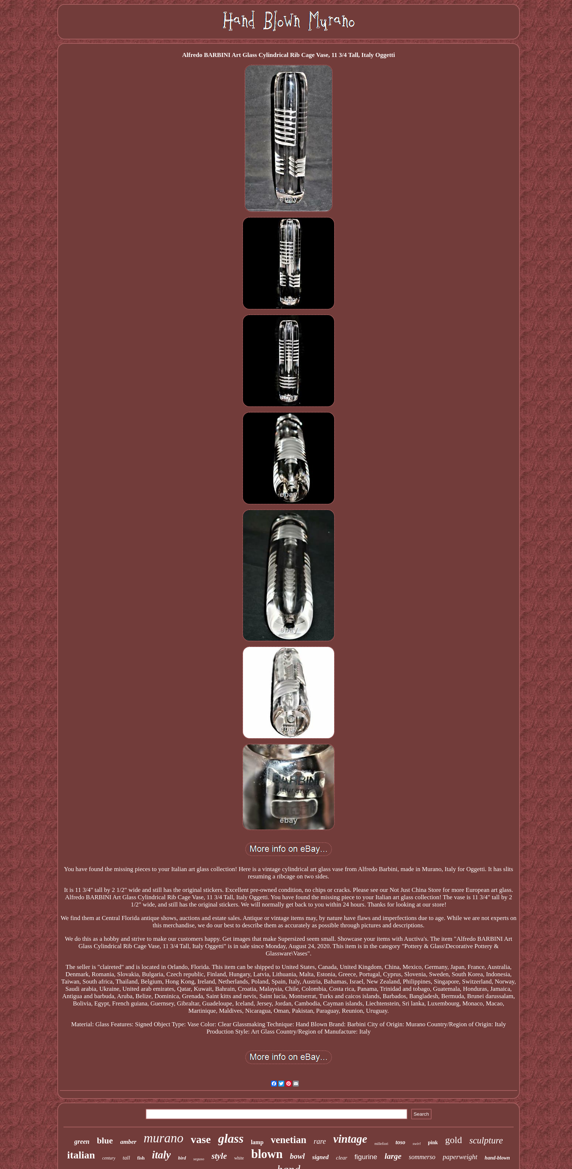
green (81, 1141)
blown (267, 1154)
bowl (297, 1156)
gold (453, 1140)
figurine (366, 1157)
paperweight (460, 1157)
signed (320, 1157)
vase (201, 1139)
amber (128, 1141)
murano (163, 1138)
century (108, 1158)
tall (126, 1158)
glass (231, 1138)
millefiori (382, 1144)
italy (161, 1155)
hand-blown (497, 1158)
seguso (198, 1159)
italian (81, 1155)
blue (105, 1140)
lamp (257, 1142)
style (219, 1156)
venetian (288, 1139)
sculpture (486, 1140)
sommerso (422, 1157)
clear (341, 1158)
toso (400, 1142)
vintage (350, 1138)
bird (182, 1158)
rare (320, 1141)
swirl (417, 1143)
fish (140, 1158)
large (392, 1156)
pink (433, 1142)
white (239, 1158)
